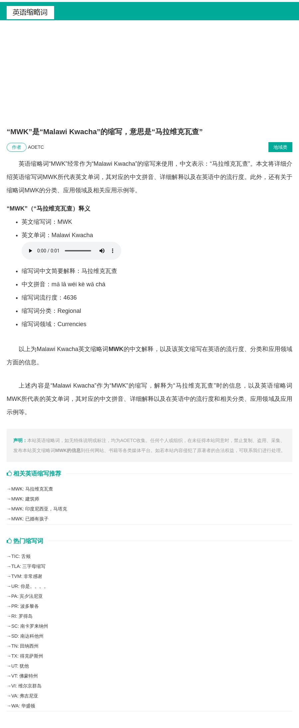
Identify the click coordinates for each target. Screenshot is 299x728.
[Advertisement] (149, 76)
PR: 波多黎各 (25, 606)
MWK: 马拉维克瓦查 (32, 489)
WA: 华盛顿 (23, 705)
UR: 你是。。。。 (30, 586)
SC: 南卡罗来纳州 (29, 626)
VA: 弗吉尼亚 (24, 695)
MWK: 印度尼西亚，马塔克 (39, 508)
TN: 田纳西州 (25, 646)
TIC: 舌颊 (21, 556)
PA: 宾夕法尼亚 (27, 596)
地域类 (280, 147)
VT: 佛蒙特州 (24, 676)
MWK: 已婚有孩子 (30, 518)
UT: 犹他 (20, 666)
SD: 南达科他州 (27, 636)
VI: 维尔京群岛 (26, 685)
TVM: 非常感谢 (26, 576)
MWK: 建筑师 (25, 498)
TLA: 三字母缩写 (28, 566)
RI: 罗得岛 (22, 616)
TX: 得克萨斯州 (27, 656)
